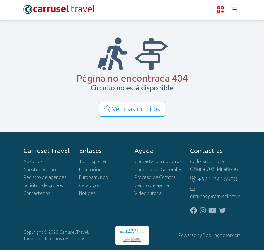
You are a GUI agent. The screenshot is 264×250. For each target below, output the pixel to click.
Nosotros (33, 161)
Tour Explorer (93, 161)
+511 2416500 (213, 179)
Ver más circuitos (132, 109)
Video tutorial (148, 193)
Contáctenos (36, 193)
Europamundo (93, 177)
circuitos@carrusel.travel (215, 193)
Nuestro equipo (39, 169)
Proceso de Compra (155, 177)
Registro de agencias (44, 177)
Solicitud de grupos (43, 185)
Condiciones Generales (158, 169)
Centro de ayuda (151, 185)
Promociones (92, 169)
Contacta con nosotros (158, 161)
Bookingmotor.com (222, 235)
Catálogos (89, 185)
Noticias (87, 193)
